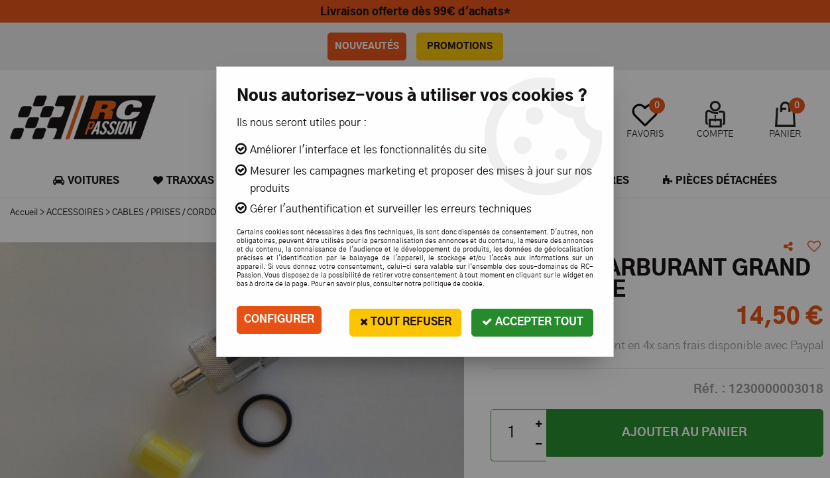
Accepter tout (532, 319)
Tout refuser (404, 319)
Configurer (279, 320)
